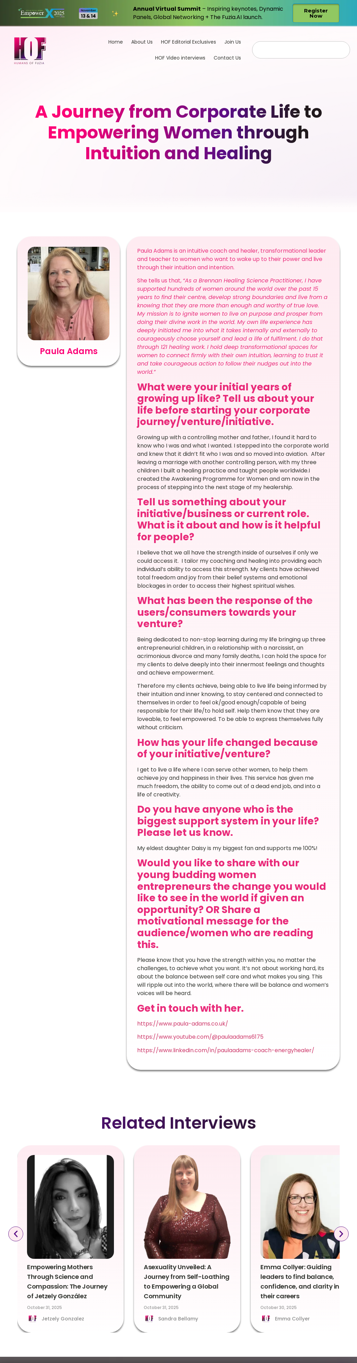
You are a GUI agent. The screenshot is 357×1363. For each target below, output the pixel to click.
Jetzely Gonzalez (63, 1318)
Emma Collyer (292, 1318)
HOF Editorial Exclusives (188, 41)
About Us (142, 41)
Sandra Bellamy (178, 1318)
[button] (14, 1233)
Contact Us (227, 57)
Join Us (232, 41)
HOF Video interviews (180, 57)
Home (115, 41)
